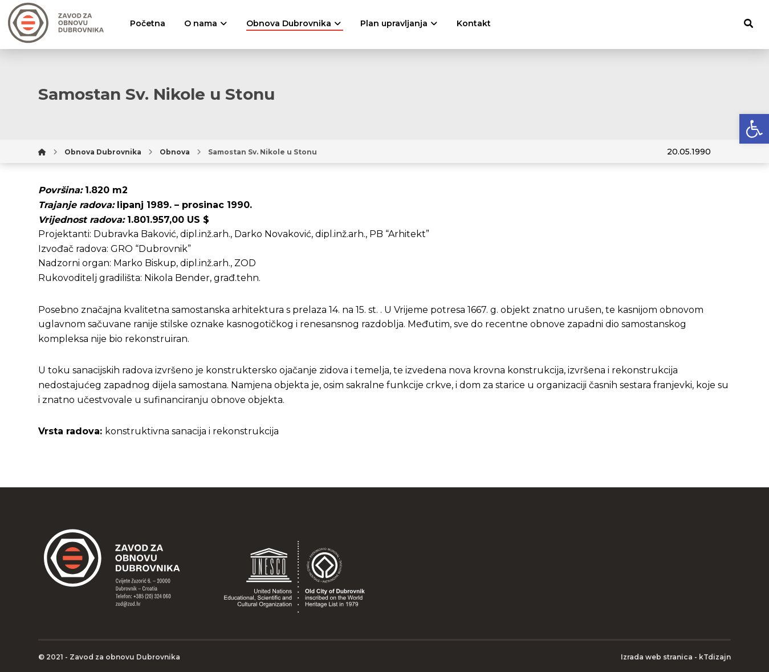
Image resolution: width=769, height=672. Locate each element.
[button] (754, 129)
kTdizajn (715, 657)
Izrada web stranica (657, 657)
